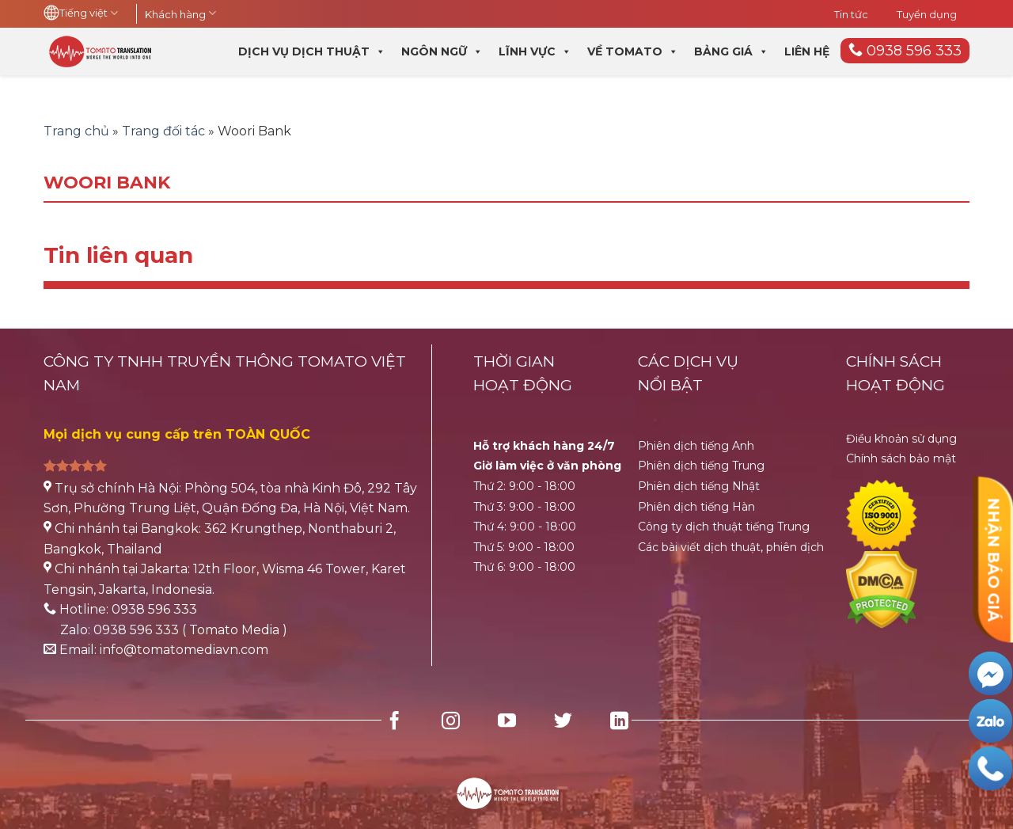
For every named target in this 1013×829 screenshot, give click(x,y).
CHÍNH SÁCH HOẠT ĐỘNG (895, 373)
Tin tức (851, 14)
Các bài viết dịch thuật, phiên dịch (731, 547)
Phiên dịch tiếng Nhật (699, 486)
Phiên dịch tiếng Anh (696, 446)
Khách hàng (180, 14)
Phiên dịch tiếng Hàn (696, 507)
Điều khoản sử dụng (901, 439)
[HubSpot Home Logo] (507, 783)
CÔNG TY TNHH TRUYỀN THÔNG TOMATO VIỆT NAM (225, 373)
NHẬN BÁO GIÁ (994, 559)
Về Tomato (632, 51)
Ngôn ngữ (442, 51)
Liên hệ (806, 51)
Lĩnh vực (535, 51)
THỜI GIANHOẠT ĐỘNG (522, 373)
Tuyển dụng (927, 14)
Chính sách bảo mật (901, 458)
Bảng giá (731, 51)
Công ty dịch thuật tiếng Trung (724, 526)
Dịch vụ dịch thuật (311, 51)
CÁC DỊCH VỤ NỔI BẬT (688, 373)
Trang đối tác (163, 131)
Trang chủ (76, 131)
